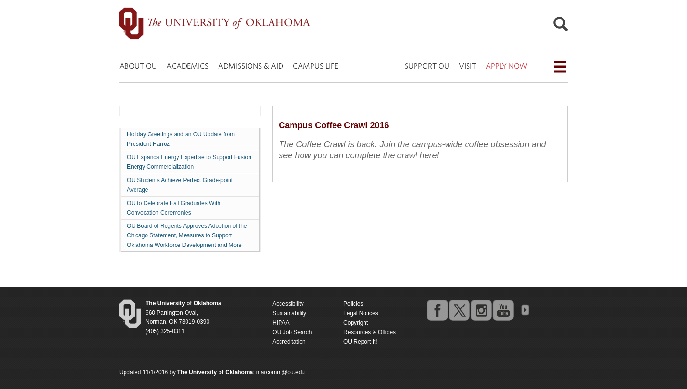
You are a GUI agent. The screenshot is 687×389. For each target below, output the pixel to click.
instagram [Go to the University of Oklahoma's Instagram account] (481, 310)
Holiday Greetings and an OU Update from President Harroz (181, 139)
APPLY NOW (506, 65)
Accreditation (288, 341)
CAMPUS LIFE (315, 65)
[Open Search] (560, 26)
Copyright (356, 322)
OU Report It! (360, 341)
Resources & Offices (370, 332)
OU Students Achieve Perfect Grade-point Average (180, 185)
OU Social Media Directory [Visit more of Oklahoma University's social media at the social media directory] (525, 310)
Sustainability (289, 313)
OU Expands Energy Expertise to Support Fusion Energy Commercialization (189, 162)
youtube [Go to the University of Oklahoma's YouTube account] (503, 310)
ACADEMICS (187, 65)
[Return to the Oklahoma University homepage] (183, 303)
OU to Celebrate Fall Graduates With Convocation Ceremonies (173, 208)
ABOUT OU (138, 65)
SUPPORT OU (427, 65)
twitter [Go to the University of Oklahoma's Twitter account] (459, 310)
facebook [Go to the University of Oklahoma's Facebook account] (437, 310)
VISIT (467, 65)
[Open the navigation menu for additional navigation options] (560, 66)
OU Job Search (292, 332)
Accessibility (287, 303)
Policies (353, 303)
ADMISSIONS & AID (250, 65)
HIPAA (280, 322)
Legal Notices (361, 313)
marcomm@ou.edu (280, 372)
